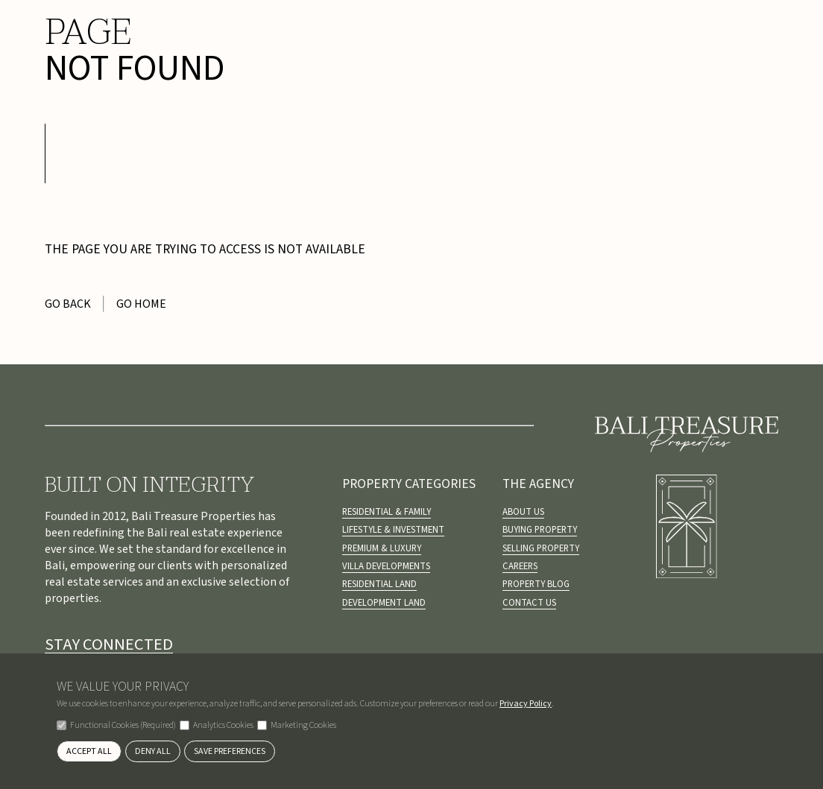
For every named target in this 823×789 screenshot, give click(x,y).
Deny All (153, 751)
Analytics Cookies (216, 725)
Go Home (141, 304)
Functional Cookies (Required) (116, 725)
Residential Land (379, 584)
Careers (519, 566)
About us (523, 512)
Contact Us (529, 602)
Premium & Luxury (381, 548)
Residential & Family (386, 512)
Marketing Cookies (296, 725)
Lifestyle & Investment (393, 529)
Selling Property (540, 548)
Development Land (384, 602)
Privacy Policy (525, 703)
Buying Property (539, 529)
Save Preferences (229, 751)
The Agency (538, 484)
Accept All (89, 751)
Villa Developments (386, 566)
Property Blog (536, 584)
